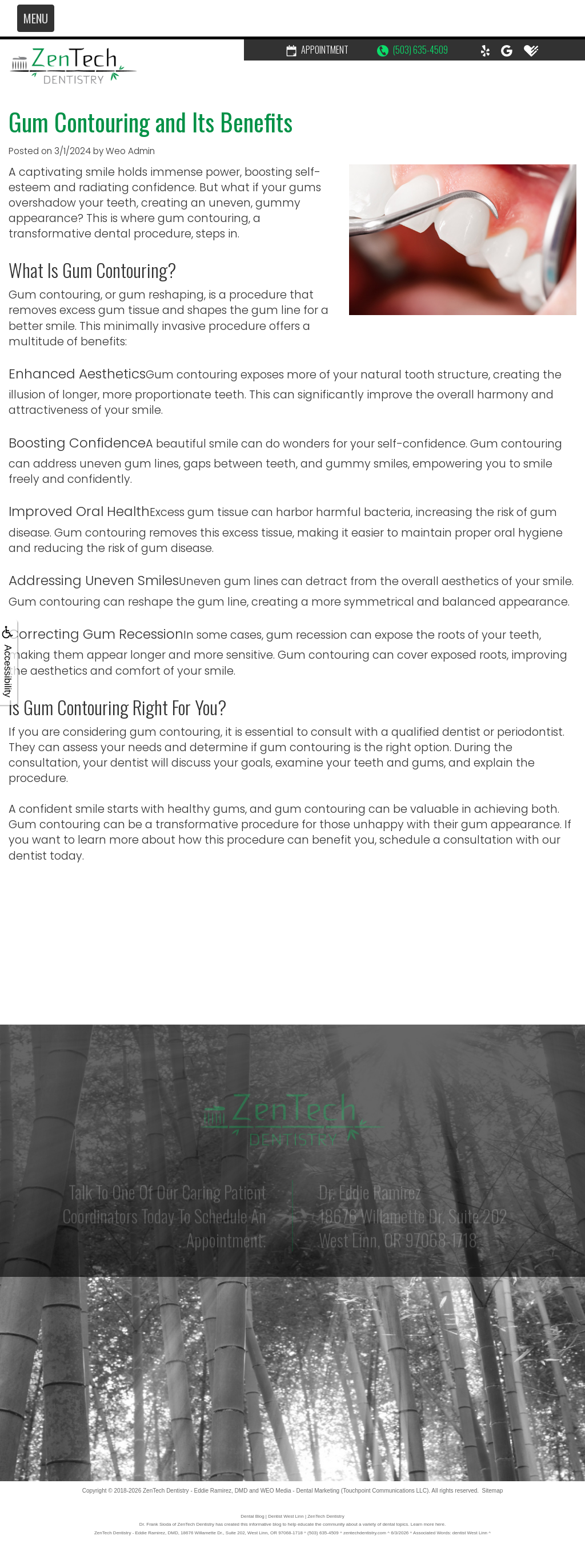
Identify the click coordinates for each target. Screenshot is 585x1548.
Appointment (317, 50)
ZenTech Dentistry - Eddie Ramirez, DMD (195, 1490)
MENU (35, 18)
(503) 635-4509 (412, 50)
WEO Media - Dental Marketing (300, 1490)
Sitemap (492, 1490)
